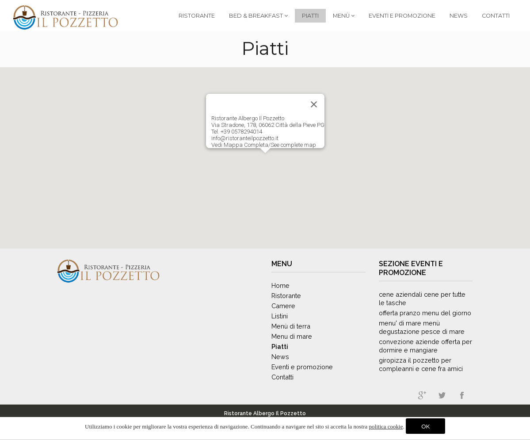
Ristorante (197, 15)
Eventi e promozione (411, 268)
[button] (265, 161)
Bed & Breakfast (258, 15)
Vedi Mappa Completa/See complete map (263, 145)
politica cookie (386, 426)
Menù (344, 15)
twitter (442, 395)
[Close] (313, 104)
